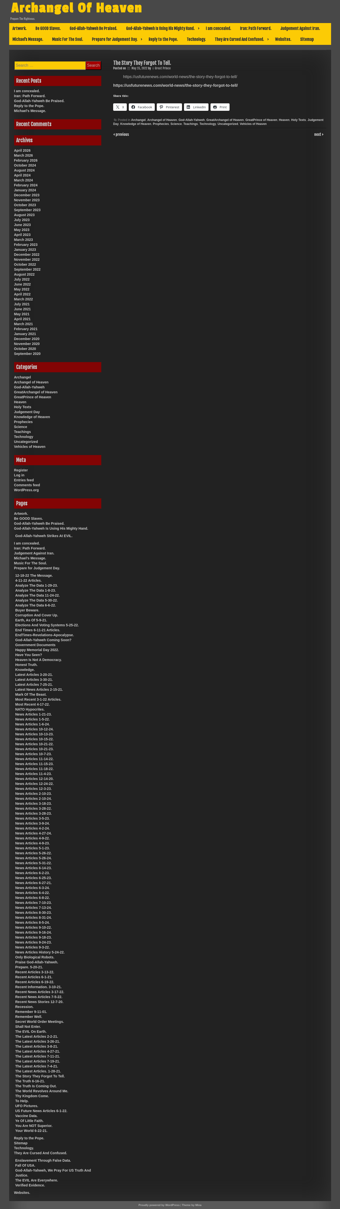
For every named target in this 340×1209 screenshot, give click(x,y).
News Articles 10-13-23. (34, 734)
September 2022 (27, 269)
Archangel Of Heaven (77, 8)
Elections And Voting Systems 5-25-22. (47, 625)
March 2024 (23, 180)
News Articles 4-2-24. (32, 828)
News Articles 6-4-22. (32, 893)
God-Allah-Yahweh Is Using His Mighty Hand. (160, 28)
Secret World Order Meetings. (39, 1022)
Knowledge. (25, 670)
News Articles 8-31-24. (33, 918)
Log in (19, 475)
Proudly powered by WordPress (159, 1205)
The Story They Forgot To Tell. (40, 1076)
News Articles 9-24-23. (33, 942)
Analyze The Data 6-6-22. (35, 605)
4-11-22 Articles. (28, 580)
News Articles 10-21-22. (34, 744)
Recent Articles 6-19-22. (34, 982)
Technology (208, 124)
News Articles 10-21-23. (34, 749)
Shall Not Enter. (28, 1027)
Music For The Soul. (67, 39)
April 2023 (22, 235)
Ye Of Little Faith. (29, 1121)
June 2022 (22, 284)
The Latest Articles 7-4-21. (36, 1066)
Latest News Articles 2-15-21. (39, 689)
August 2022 (24, 274)
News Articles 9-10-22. (33, 927)
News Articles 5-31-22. (33, 863)
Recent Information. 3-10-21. (38, 987)
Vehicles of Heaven (253, 124)
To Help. (22, 1101)
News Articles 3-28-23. (33, 813)
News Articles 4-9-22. (32, 838)
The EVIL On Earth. (31, 1032)
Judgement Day (27, 412)
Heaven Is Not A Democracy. (38, 660)
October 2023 (25, 205)
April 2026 (22, 150)
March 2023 (23, 240)
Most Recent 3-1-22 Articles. (38, 699)
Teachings (190, 124)
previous (122, 134)
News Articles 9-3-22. (32, 947)
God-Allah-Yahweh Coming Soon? (43, 640)
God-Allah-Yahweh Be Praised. (93, 28)
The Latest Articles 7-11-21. (37, 1056)
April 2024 (22, 175)
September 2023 (27, 210)
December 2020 (27, 339)
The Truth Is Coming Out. (36, 1086)
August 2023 (24, 215)
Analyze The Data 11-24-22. (37, 595)
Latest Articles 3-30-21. (34, 680)
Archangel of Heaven (162, 120)
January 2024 (25, 190)
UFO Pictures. (26, 1106)
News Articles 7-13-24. (33, 908)
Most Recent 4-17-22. (32, 704)
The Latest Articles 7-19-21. (37, 1061)
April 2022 (22, 294)
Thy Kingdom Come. (32, 1096)
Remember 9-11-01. (31, 1012)
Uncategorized (228, 124)
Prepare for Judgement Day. (114, 39)
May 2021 (21, 314)
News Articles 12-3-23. (33, 789)
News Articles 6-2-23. (32, 873)
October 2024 (25, 165)
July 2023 (22, 220)
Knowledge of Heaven (135, 124)
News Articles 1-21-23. (33, 714)
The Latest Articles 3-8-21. (36, 1046)
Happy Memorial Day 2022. (37, 650)
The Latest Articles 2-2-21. (36, 1036)
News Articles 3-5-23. (32, 818)
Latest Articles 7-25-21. (34, 685)
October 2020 (25, 349)
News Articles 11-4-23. (33, 774)
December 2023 (27, 195)
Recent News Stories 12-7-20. (39, 1002)
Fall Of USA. (25, 1165)
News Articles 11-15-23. (34, 764)
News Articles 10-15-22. (34, 739)
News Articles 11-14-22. (34, 759)
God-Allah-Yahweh (192, 120)
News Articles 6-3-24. (32, 888)
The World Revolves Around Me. (41, 1091)
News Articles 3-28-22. (33, 808)
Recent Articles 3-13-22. (34, 972)
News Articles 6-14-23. (33, 868)
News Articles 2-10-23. (33, 794)
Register (21, 470)
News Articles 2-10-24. (33, 799)
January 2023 (25, 250)
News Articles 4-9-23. (32, 843)
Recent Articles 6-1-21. (33, 977)
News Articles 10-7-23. (33, 754)
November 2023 (27, 200)
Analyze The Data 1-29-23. (36, 585)
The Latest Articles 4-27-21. (37, 1051)
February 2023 (26, 245)
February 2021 (26, 329)
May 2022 (21, 289)
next (318, 134)
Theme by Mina (191, 1205)
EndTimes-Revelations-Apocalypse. (44, 635)
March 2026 (23, 155)
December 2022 (27, 255)
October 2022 (25, 264)
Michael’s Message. (27, 39)
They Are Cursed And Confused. (239, 39)
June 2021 (22, 309)
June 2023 (22, 225)
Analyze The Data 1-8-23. (35, 590)
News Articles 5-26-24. (33, 858)
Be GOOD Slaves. (48, 28)
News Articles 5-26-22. (33, 853)
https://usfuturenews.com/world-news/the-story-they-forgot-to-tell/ (175, 85)
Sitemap (307, 39)
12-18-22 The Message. (34, 575)
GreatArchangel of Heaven (225, 120)
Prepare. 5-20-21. (29, 967)
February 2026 (26, 160)
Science (176, 124)
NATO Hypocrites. (30, 709)
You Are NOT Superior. (33, 1126)
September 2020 (27, 354)
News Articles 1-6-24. (32, 724)
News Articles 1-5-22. (32, 719)
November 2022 (27, 259)
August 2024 (24, 170)
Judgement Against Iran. (300, 28)
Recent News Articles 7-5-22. (38, 997)
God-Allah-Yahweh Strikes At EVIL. (44, 536)
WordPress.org (26, 490)
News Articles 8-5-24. (32, 922)
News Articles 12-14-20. (34, 779)
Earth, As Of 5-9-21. (31, 620)
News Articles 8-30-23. (33, 913)
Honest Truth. (26, 665)
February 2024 (26, 185)
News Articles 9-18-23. (33, 937)
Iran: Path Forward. (255, 28)
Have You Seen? (28, 655)
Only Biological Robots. (34, 957)
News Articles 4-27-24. (33, 833)
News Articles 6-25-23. (33, 878)
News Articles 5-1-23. (32, 848)
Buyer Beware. (27, 610)
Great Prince (163, 68)
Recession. (24, 1007)
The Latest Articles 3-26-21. (37, 1041)
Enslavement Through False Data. (43, 1160)
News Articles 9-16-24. (33, 932)
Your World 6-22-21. (31, 1131)
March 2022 (23, 299)
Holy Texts (298, 120)
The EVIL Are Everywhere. (36, 1180)
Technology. (196, 39)
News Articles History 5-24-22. (40, 952)
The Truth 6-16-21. (30, 1081)
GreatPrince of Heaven (261, 120)
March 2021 (23, 324)
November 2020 (27, 344)
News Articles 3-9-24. (32, 823)
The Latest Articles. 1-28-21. (38, 1071)
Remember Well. (28, 1017)
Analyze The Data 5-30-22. (36, 600)
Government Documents (35, 645)
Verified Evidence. (30, 1185)
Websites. (283, 39)
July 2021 (22, 304)
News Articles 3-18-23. (33, 804)
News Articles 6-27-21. (33, 883)
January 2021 (25, 334)
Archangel (138, 120)
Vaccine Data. (26, 1116)
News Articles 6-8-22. (32, 898)
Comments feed (27, 485)
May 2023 (21, 230)
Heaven (284, 120)
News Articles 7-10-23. (33, 903)
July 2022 (22, 279)
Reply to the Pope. (163, 39)
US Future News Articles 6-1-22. (41, 1111)
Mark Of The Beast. (31, 694)
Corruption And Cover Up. (36, 615)
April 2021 (22, 319)
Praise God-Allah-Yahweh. (36, 962)
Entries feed (24, 480)
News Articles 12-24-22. (34, 784)
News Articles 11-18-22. (34, 769)
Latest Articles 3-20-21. (34, 675)
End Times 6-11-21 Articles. (37, 630)
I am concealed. (218, 28)
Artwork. (19, 28)
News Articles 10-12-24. (34, 729)
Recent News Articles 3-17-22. (39, 992)
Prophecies (161, 124)
